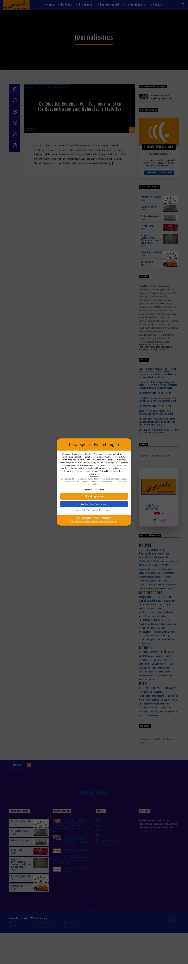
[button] (94, 496)
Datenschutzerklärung (87, 518)
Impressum (106, 518)
